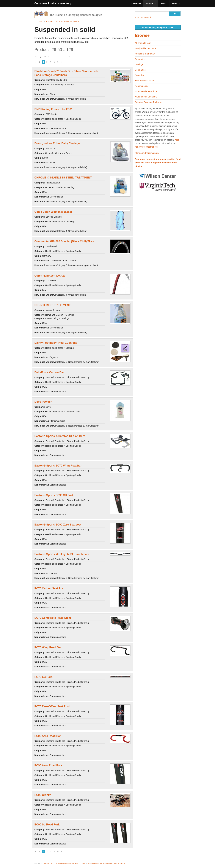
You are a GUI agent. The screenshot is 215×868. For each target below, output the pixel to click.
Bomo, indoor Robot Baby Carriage (57, 143)
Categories (140, 59)
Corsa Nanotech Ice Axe (50, 275)
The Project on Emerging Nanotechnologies (64, 863)
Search (164, 3)
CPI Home (136, 3)
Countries (139, 75)
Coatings (139, 64)
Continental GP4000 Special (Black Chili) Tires (64, 241)
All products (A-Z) (143, 43)
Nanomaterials (141, 86)
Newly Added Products (145, 48)
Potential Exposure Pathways (148, 102)
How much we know (144, 80)
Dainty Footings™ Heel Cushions (56, 342)
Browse (149, 3)
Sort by (53, 56)
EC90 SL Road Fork (47, 824)
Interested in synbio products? (157, 27)
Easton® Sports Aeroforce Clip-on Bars (60, 436)
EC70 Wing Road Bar (48, 647)
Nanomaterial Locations (67, 21)
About (175, 3)
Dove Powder (43, 401)
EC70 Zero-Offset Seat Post (52, 706)
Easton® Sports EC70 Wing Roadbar (58, 465)
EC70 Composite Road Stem (53, 617)
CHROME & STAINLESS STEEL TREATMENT (63, 177)
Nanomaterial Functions (146, 91)
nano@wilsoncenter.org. (146, 147)
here (177, 140)
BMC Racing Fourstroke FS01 (54, 109)
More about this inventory (147, 153)
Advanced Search (143, 17)
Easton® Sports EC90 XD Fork (54, 495)
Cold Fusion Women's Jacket (53, 211)
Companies (140, 70)
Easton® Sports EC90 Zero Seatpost (58, 524)
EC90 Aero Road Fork (48, 765)
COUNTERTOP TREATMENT (53, 305)
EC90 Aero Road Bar (48, 735)
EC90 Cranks (43, 794)
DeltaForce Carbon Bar (49, 372)
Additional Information (145, 54)
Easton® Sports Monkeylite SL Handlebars (62, 554)
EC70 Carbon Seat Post (50, 588)
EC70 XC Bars (44, 676)
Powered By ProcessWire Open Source (106, 863)
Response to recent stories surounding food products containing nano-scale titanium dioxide (157, 162)
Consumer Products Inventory (53, 3)
